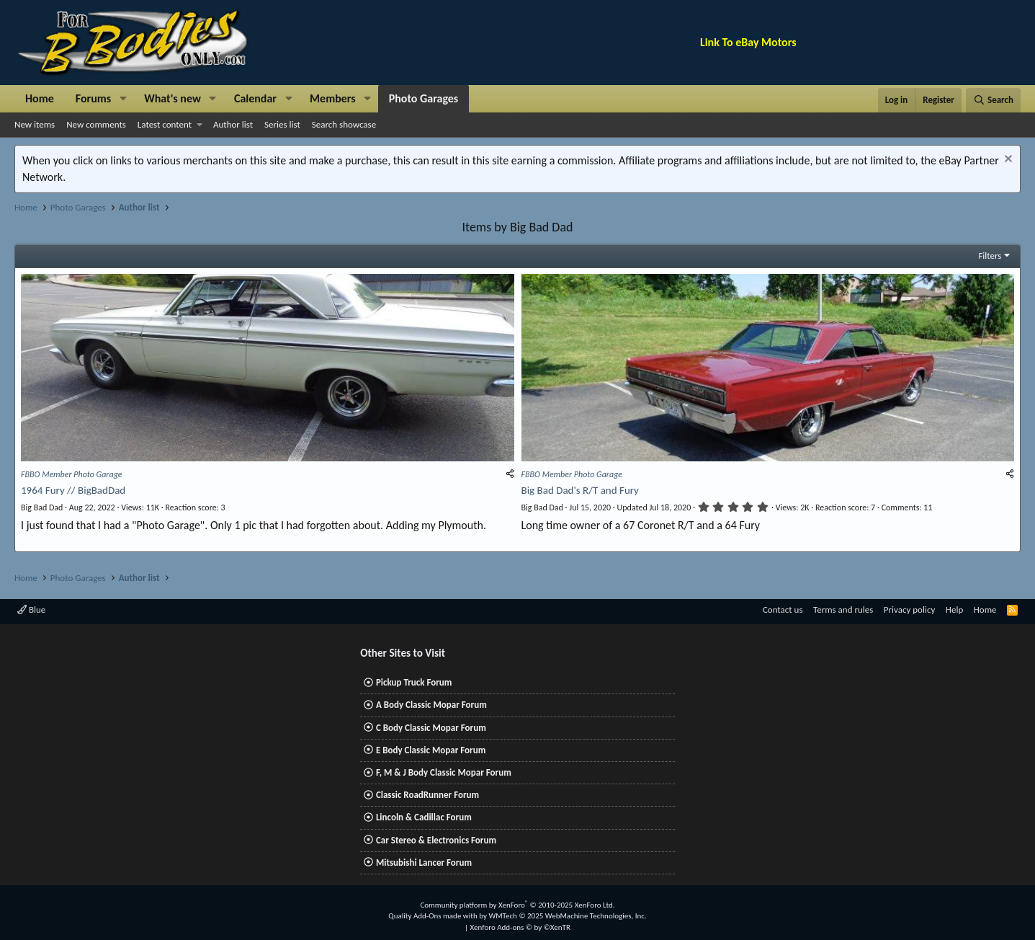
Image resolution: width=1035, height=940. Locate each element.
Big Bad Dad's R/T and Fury (580, 490)
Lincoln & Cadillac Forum (424, 817)
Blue (31, 610)
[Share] (510, 474)
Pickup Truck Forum (414, 682)
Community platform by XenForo (517, 905)
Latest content (165, 124)
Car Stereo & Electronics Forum (436, 840)
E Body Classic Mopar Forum (430, 750)
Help (954, 610)
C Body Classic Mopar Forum (431, 727)
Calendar (255, 98)
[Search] (993, 100)
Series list (282, 124)
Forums (93, 98)
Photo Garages (424, 98)
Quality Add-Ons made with (433, 916)
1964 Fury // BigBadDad (73, 490)
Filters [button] (989, 255)
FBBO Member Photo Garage (71, 474)
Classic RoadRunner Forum (427, 794)
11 (907, 507)
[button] (122, 98)
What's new (172, 98)
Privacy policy (910, 610)
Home (39, 98)
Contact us (783, 610)
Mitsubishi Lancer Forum (424, 862)
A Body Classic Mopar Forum (431, 705)
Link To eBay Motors (748, 42)
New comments (96, 124)
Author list (233, 124)
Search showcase (344, 124)
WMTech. (567, 916)
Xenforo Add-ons (520, 927)
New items (34, 124)
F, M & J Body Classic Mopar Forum (443, 772)
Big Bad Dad (42, 507)
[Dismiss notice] (1006, 160)
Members (333, 98)
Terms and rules (843, 610)
